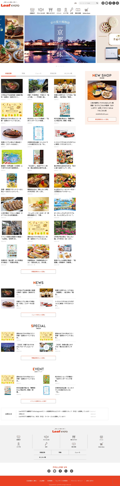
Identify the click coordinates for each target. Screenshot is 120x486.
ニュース (38, 73)
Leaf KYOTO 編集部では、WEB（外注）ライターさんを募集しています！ (42, 417)
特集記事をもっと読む (38, 358)
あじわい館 (68, 73)
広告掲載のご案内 (31, 481)
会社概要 (41, 481)
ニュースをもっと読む (38, 315)
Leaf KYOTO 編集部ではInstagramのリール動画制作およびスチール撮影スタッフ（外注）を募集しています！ (55, 411)
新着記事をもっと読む (38, 272)
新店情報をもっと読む (102, 119)
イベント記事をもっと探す (38, 401)
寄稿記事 (53, 73)
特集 (23, 73)
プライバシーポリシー (77, 481)
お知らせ (22, 414)
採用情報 (49, 481)
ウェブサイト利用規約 (61, 481)
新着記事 (8, 73)
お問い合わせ (89, 481)
